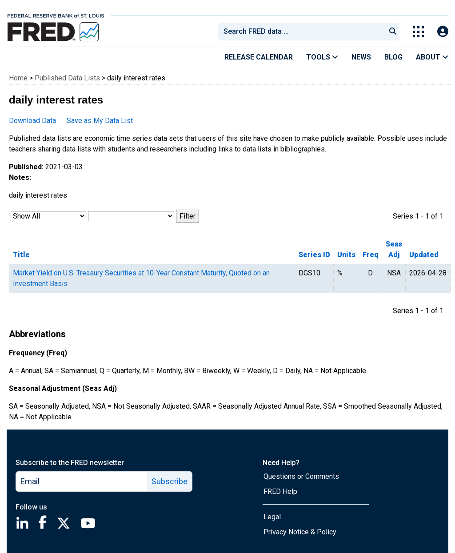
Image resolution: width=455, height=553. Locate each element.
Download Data (32, 120)
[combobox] (301, 31)
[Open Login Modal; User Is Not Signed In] (442, 31)
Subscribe (170, 481)
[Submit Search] (392, 31)
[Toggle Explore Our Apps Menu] (418, 31)
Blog (393, 57)
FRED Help (280, 491)
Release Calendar (258, 57)
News (361, 57)
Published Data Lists (67, 78)
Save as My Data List (100, 120)
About (432, 57)
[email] (82, 481)
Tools (322, 57)
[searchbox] (303, 31)
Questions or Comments (301, 476)
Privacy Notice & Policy (299, 532)
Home (18, 78)
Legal (272, 517)
